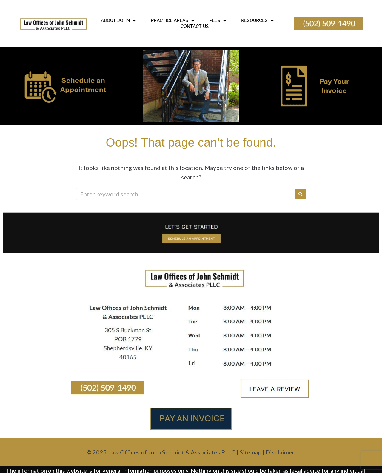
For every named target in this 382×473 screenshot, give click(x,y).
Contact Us (195, 26)
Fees (217, 21)
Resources (257, 21)
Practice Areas (172, 21)
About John (118, 21)
